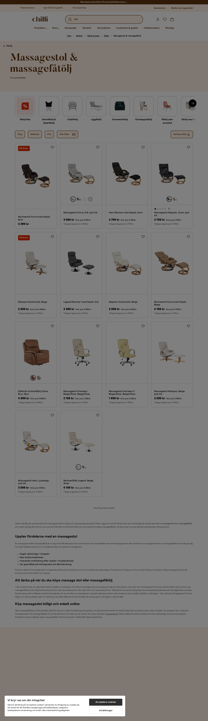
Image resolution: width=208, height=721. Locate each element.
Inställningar (106, 711)
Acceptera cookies (105, 702)
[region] (65, 706)
